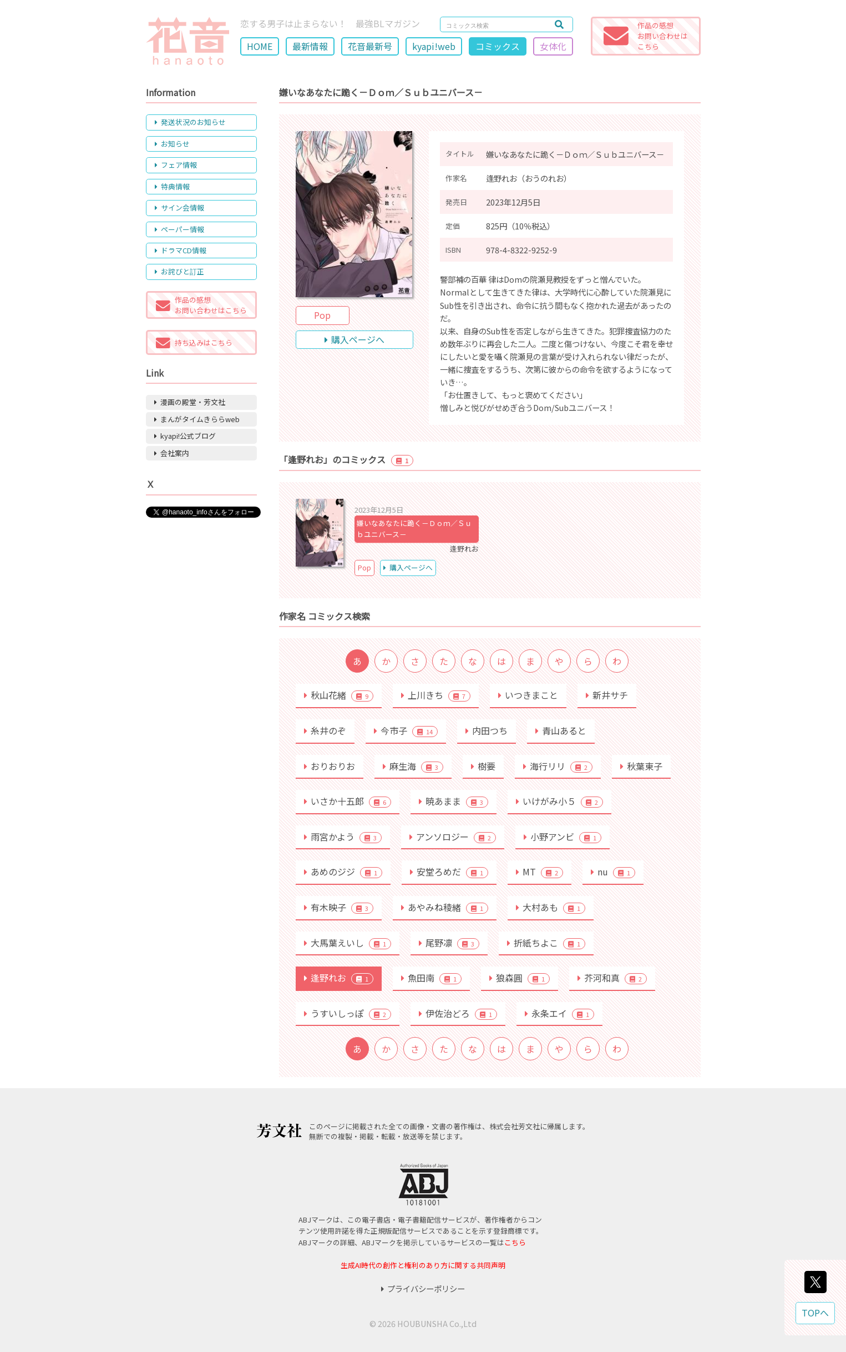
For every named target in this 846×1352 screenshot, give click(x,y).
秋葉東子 (641, 766)
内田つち (486, 730)
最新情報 (310, 46)
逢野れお (338, 977)
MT (539, 871)
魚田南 (431, 977)
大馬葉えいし (347, 942)
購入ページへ (354, 339)
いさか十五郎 (347, 801)
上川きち (435, 695)
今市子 (406, 730)
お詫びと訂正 (179, 271)
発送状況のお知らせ (190, 122)
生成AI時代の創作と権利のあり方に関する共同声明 (423, 1265)
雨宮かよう (343, 836)
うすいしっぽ (347, 1013)
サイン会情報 (179, 207)
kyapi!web (433, 46)
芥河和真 (612, 977)
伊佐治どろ (458, 1013)
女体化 (553, 46)
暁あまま (453, 801)
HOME (259, 46)
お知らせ (172, 143)
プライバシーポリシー (423, 1288)
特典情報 (172, 186)
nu (613, 871)
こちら (515, 1242)
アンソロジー (452, 836)
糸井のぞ (325, 730)
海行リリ (557, 766)
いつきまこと (528, 695)
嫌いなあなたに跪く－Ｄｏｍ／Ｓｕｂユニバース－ (414, 528)
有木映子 (338, 907)
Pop (322, 315)
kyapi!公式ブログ (185, 435)
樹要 (483, 766)
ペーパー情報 (179, 229)
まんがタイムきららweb (197, 419)
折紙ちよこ (546, 942)
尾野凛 (449, 942)
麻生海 (413, 766)
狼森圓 (519, 977)
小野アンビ (562, 836)
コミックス (497, 46)
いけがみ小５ (559, 801)
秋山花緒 (338, 695)
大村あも (550, 907)
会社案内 (171, 453)
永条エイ (559, 1013)
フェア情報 (176, 164)
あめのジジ (343, 871)
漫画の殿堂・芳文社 (189, 402)
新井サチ (607, 695)
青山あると (560, 730)
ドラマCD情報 (180, 250)
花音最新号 (370, 46)
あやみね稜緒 (444, 907)
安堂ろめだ (449, 871)
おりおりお (329, 766)
